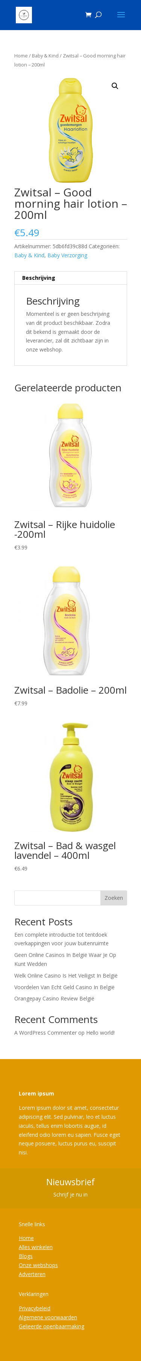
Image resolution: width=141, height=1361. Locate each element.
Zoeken (114, 897)
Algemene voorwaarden (48, 1317)
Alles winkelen (36, 1247)
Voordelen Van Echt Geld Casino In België (64, 987)
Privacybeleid (34, 1308)
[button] (115, 86)
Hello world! (100, 1032)
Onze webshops (38, 1265)
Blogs (26, 1256)
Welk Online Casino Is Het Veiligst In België (66, 975)
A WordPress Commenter (45, 1032)
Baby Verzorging (67, 255)
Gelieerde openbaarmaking (51, 1326)
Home (21, 55)
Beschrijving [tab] (38, 277)
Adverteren (32, 1274)
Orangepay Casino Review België (54, 998)
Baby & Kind (45, 55)
